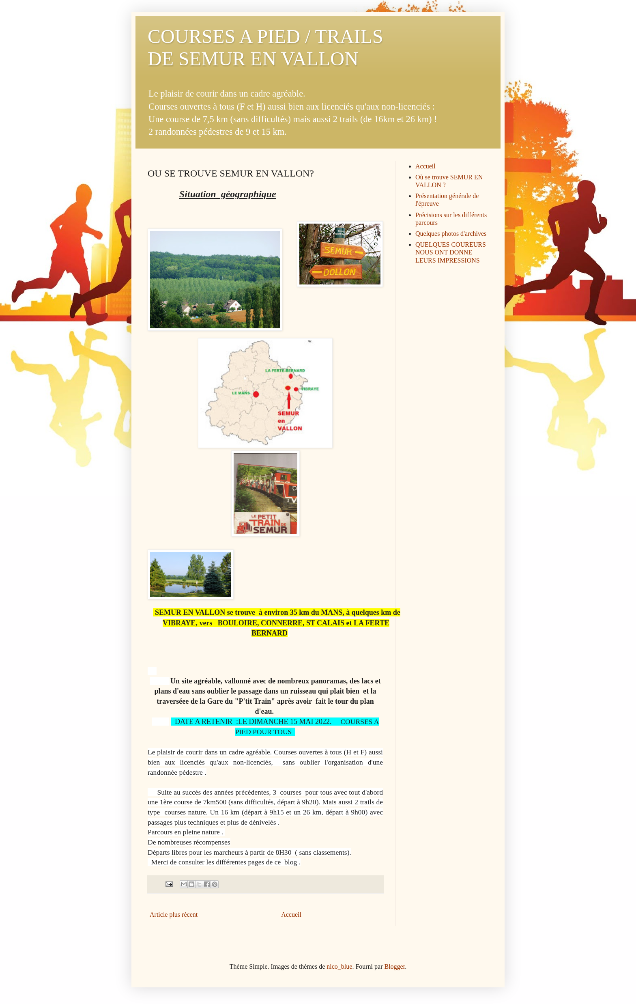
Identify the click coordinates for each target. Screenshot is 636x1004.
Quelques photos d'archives (450, 233)
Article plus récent (174, 914)
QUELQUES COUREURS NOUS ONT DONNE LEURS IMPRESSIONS (450, 252)
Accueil (291, 914)
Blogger (395, 966)
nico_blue (339, 966)
